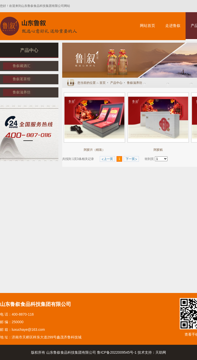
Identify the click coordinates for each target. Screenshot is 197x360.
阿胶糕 (158, 150)
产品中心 (116, 83)
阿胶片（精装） (94, 150)
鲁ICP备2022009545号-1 (117, 352)
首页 (103, 83)
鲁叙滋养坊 (134, 83)
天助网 (160, 352)
